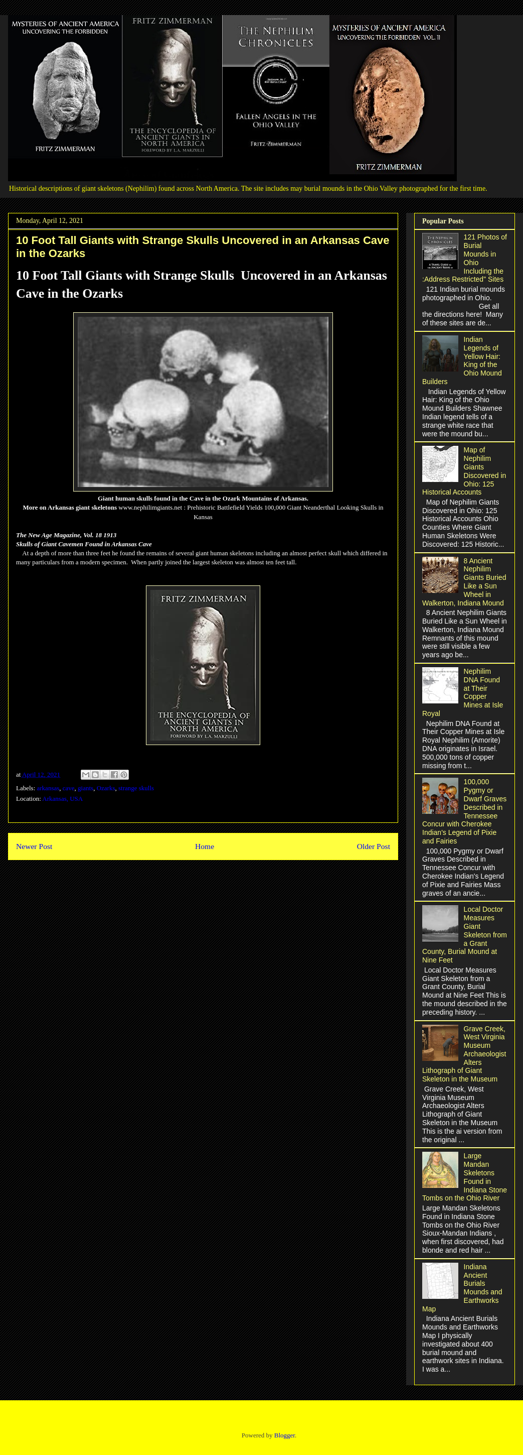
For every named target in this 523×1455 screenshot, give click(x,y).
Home (204, 846)
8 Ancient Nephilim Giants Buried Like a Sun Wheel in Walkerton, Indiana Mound (464, 582)
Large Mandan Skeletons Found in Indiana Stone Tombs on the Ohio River (464, 1177)
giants (85, 788)
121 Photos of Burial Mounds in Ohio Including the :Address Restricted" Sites (464, 258)
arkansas (48, 788)
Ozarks (106, 788)
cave (69, 788)
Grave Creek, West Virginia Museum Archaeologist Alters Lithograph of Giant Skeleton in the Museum (464, 1054)
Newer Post (34, 846)
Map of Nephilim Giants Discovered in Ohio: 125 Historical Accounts (464, 471)
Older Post (373, 846)
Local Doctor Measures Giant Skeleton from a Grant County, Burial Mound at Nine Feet (464, 934)
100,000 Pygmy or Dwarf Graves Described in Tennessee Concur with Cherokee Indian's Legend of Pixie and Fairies (464, 811)
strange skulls (136, 788)
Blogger (284, 1435)
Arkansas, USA (62, 798)
